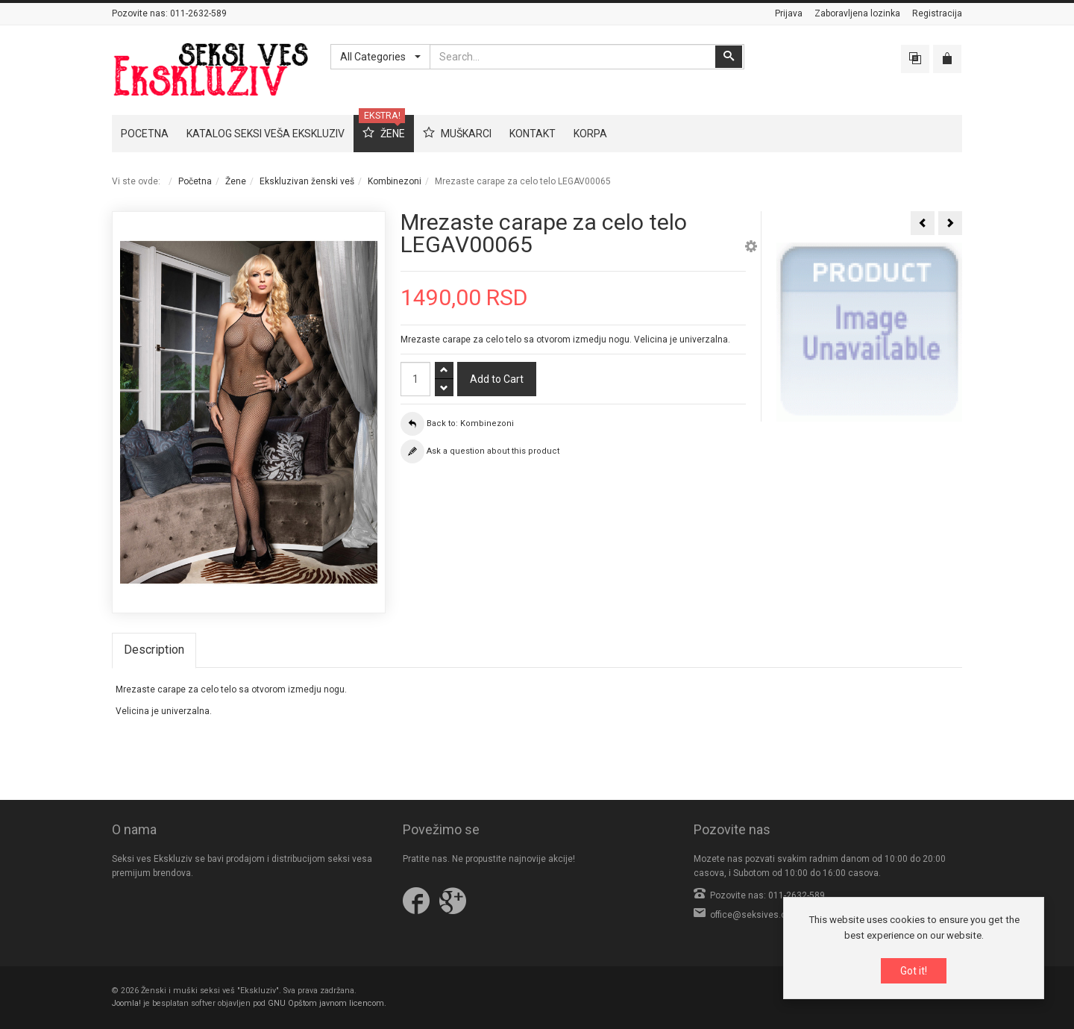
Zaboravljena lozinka (857, 13)
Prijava (789, 13)
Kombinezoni (394, 181)
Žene (235, 181)
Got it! (913, 972)
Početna (195, 181)
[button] (751, 248)
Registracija (937, 13)
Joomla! (126, 1003)
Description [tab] (154, 649)
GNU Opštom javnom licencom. (327, 1003)
